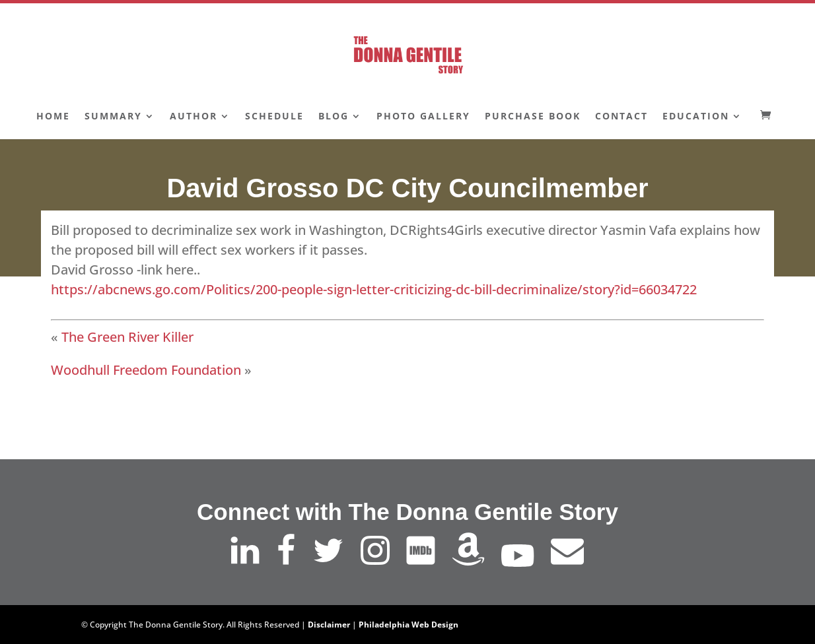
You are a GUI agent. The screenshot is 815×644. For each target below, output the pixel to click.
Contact (621, 117)
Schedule (274, 117)
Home (53, 117)
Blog (333, 117)
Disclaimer (329, 624)
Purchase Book (533, 117)
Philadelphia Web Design (408, 624)
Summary (113, 117)
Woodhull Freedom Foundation (146, 370)
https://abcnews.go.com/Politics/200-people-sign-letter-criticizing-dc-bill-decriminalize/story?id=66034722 (374, 289)
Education (695, 117)
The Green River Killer (127, 337)
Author (193, 117)
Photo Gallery (423, 117)
